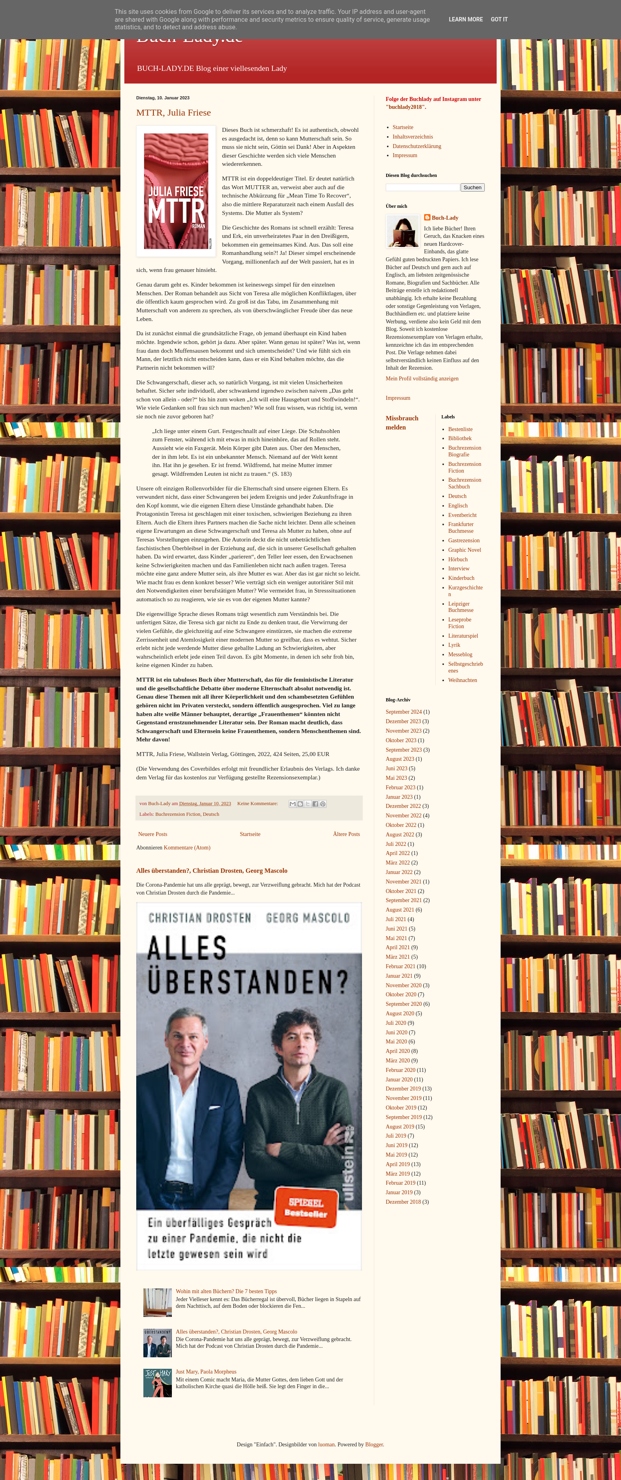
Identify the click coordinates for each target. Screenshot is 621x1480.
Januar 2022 (399, 872)
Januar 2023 (399, 797)
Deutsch (211, 814)
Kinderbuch (461, 578)
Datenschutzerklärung (417, 146)
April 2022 (398, 853)
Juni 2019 (397, 1145)
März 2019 (398, 1174)
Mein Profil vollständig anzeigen (422, 379)
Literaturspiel (463, 636)
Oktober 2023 (401, 740)
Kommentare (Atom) (187, 848)
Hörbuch (458, 559)
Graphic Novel (464, 550)
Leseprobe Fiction (459, 623)
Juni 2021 (397, 929)
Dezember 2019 (403, 1089)
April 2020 (398, 1051)
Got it (499, 19)
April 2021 (398, 947)
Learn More (466, 19)
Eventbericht (462, 515)
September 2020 (404, 1004)
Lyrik (454, 645)
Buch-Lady (445, 218)
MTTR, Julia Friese (173, 112)
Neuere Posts (153, 834)
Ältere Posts (346, 834)
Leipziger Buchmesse (461, 607)
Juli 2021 (396, 919)
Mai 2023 (396, 778)
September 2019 (404, 1117)
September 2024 (404, 712)
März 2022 (398, 863)
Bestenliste (460, 429)
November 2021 (404, 882)
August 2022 (400, 835)
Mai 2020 (396, 1042)
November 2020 (404, 985)
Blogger (374, 1445)
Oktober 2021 (401, 891)
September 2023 (404, 750)
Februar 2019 (400, 1183)
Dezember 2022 (403, 806)
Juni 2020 (397, 1032)
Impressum (405, 155)
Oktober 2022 (401, 825)
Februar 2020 (400, 1070)
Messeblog (460, 654)
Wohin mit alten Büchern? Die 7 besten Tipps (226, 1291)
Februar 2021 (400, 966)
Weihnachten (462, 680)
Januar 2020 (399, 1080)
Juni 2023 (397, 768)
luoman (326, 1445)
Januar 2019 (399, 1192)
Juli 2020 (396, 1023)
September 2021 (404, 900)
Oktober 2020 (401, 994)
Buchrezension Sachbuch (464, 483)
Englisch (458, 506)
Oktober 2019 (401, 1108)
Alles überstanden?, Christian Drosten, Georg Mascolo (212, 870)
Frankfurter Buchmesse (461, 527)
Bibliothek (460, 438)
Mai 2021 (396, 938)
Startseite (250, 834)
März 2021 (398, 957)
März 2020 (398, 1061)
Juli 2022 (396, 844)
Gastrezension (464, 540)
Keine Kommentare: (258, 803)
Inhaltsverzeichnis (413, 137)
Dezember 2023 (403, 721)
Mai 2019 (396, 1155)
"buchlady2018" (405, 107)
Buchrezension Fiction (177, 814)
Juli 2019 (396, 1136)
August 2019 (400, 1127)
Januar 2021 (399, 976)
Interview (459, 569)
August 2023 (400, 759)
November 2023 (404, 731)
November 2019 (404, 1098)
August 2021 (400, 910)
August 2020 (400, 1013)
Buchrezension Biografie (464, 451)
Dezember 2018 (403, 1202)
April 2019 (398, 1164)
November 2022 (404, 816)
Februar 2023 (400, 787)
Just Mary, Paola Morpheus (206, 1372)
